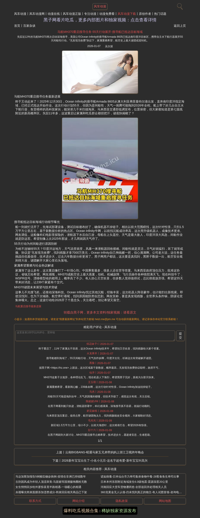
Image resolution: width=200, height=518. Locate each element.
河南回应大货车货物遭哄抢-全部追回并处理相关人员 (134, 487)
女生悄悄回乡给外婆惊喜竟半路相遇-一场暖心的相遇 (48, 487)
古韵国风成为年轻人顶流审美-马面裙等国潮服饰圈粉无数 (51, 481)
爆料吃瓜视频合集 (81, 510)
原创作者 (145, 13)
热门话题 (160, 13)
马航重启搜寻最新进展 (28, 306)
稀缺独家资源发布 (119, 510)
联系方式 (35, 501)
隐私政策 (122, 501)
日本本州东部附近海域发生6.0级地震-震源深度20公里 (134, 481)
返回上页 (180, 25)
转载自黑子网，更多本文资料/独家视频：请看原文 (100, 312)
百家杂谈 (29, 25)
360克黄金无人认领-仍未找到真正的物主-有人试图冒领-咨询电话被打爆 (145, 492)
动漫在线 (54, 13)
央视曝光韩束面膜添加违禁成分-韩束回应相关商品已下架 (51, 492)
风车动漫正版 (72, 13)
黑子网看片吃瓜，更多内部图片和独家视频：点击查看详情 (100, 19)
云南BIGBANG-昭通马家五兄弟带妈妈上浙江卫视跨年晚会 (104, 452)
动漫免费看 (107, 13)
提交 (180, 335)
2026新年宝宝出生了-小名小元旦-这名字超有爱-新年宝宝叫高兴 (104, 460)
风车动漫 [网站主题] (100, 6)
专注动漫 (90, 13)
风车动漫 (20, 13)
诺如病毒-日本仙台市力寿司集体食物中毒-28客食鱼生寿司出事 (140, 476)
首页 (17, 25)
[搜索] (179, 5)
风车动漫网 (37, 13)
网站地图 (165, 501)
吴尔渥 (109, 46)
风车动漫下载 (127, 13)
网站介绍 (78, 501)
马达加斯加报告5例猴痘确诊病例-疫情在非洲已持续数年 (50, 476)
